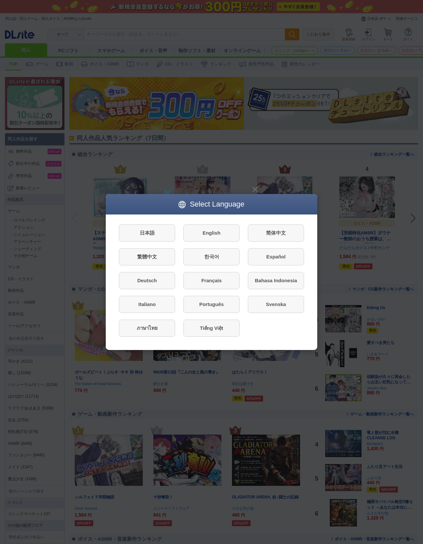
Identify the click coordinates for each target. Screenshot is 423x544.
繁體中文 (147, 256)
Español (276, 256)
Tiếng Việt (211, 328)
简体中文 (276, 233)
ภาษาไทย (147, 328)
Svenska (276, 304)
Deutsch (147, 280)
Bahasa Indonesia (276, 280)
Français (211, 280)
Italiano (147, 304)
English (211, 233)
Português (211, 304)
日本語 (147, 233)
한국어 (211, 256)
